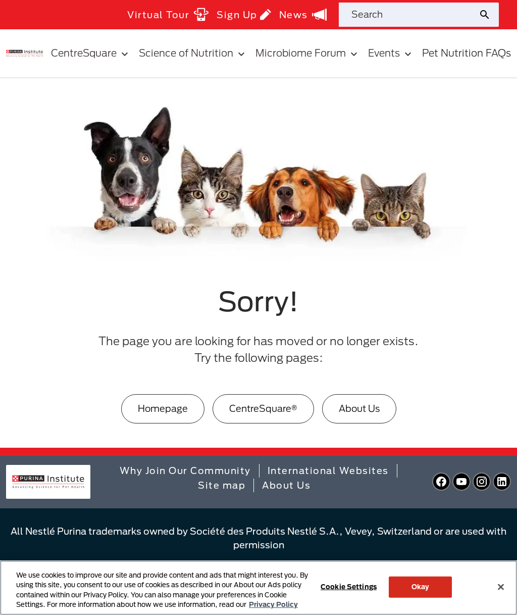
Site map (221, 485)
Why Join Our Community (185, 470)
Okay (420, 587)
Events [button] (391, 53)
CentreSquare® (263, 408)
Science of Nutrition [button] (193, 53)
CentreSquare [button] (91, 53)
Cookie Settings (349, 587)
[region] (258, 587)
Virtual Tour (168, 14)
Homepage (163, 408)
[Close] (501, 587)
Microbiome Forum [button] (307, 53)
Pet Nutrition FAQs (466, 53)
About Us (359, 408)
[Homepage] (162, 408)
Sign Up (244, 14)
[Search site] (408, 15)
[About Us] (359, 408)
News (303, 15)
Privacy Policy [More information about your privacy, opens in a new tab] (273, 604)
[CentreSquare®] (263, 408)
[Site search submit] (488, 15)
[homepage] (24, 52)
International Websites (328, 470)
